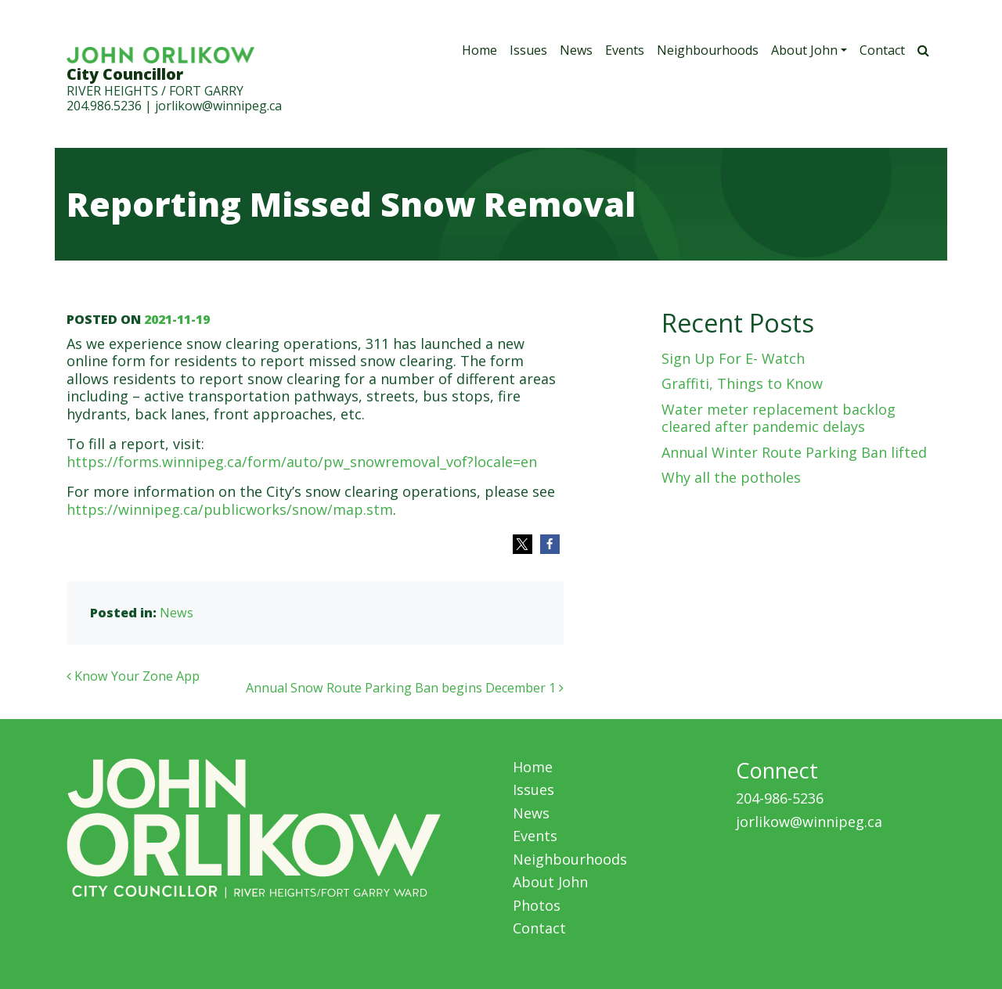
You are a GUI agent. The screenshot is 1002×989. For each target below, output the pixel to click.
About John (804, 50)
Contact (882, 50)
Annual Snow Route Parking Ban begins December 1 (405, 687)
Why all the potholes (731, 477)
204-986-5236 (780, 798)
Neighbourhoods (708, 50)
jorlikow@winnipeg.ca (218, 105)
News (576, 50)
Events (624, 50)
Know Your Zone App (133, 676)
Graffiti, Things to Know (742, 383)
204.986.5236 (104, 105)
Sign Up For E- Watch (733, 358)
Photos (536, 905)
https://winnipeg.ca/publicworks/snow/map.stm (230, 509)
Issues (528, 50)
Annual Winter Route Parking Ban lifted (794, 452)
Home (479, 50)
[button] (522, 544)
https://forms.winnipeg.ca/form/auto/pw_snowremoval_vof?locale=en (302, 461)
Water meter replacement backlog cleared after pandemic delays (778, 418)
